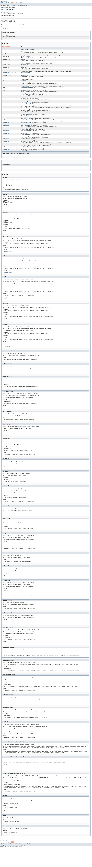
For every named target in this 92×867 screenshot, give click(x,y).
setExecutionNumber (25, 90)
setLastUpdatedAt (25, 99)
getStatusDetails (25, 74)
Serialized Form (6, 29)
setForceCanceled (25, 93)
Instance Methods (15, 47)
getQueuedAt (24, 66)
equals (22, 50)
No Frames (21, 3)
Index (17, 2)
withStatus (23, 144)
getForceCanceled (25, 57)
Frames (16, 3)
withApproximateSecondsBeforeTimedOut (30, 124)
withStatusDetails (25, 150)
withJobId (23, 133)
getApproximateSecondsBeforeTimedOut (30, 52)
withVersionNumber (25, 156)
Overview (2, 2)
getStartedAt (24, 69)
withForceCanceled (25, 130)
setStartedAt (24, 105)
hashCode (23, 83)
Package (7, 2)
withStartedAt (24, 142)
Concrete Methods (26, 47)
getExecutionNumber (25, 55)
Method (14, 5)
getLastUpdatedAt (25, 63)
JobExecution (6, 38)
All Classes (29, 3)
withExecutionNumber (26, 127)
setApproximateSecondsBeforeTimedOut (30, 87)
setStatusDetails (25, 113)
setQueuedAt (24, 102)
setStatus (23, 107)
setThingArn (24, 116)
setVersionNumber (25, 119)
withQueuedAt (24, 139)
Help (21, 2)
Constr (11, 5)
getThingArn (24, 77)
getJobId (23, 60)
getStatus (23, 72)
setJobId (23, 96)
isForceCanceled (25, 84)
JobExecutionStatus (30, 107)
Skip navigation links (4, 1)
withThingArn (24, 153)
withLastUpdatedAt (25, 136)
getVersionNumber (25, 80)
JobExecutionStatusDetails (9, 74)
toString (23, 122)
